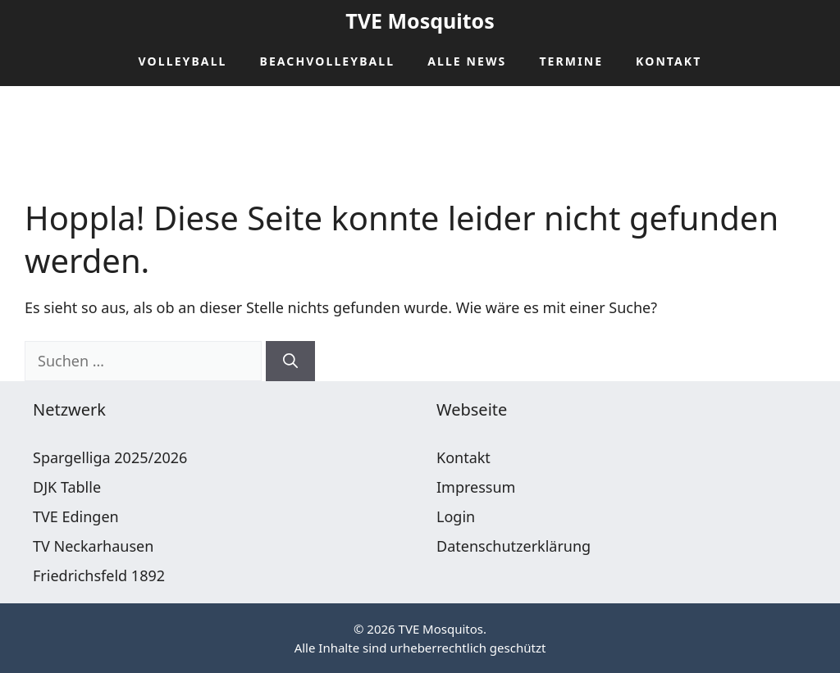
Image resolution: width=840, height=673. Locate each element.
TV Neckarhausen (93, 546)
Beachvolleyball (327, 61)
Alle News (466, 61)
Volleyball (183, 61)
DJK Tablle (67, 487)
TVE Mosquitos (419, 20)
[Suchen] (290, 361)
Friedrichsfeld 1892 (99, 575)
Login (455, 516)
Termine (571, 61)
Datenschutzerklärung (513, 546)
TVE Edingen (76, 516)
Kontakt (668, 61)
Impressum (475, 487)
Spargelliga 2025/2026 (110, 457)
